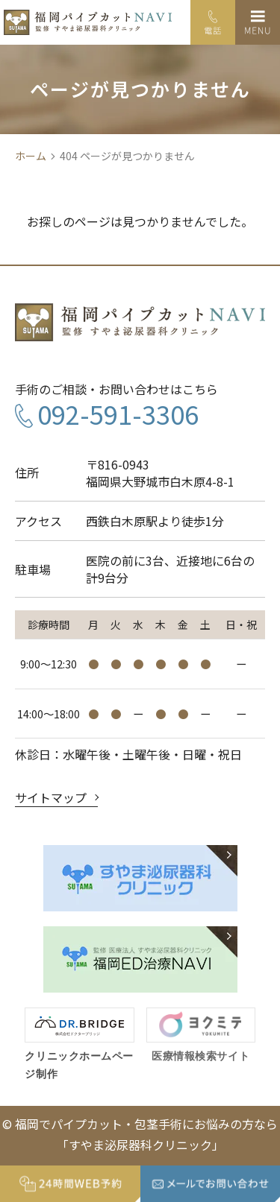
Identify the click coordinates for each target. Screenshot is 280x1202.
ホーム (30, 156)
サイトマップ (51, 797)
